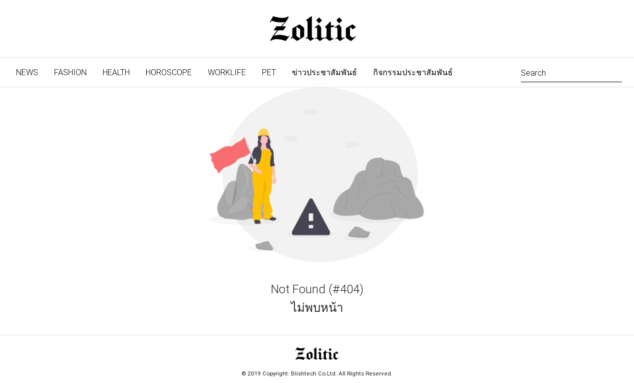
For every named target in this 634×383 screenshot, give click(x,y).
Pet (269, 72)
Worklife (227, 72)
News (31, 71)
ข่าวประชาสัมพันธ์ (324, 72)
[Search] (571, 72)
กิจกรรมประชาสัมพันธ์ (413, 72)
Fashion (70, 72)
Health (116, 72)
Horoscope (169, 72)
